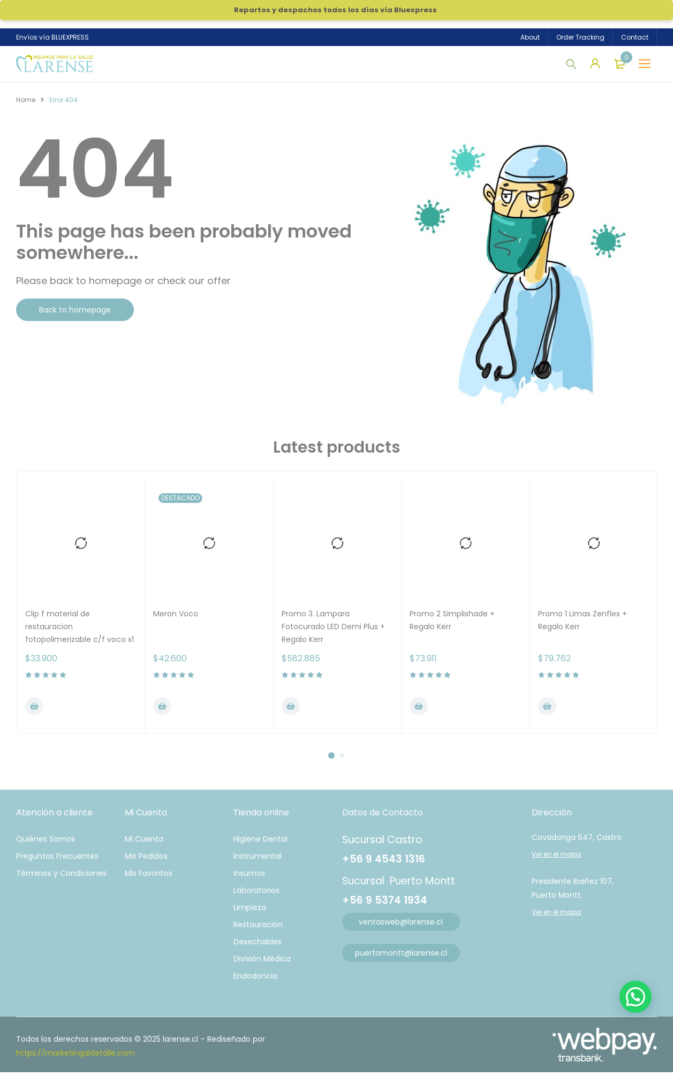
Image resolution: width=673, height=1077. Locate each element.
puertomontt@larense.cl (401, 957)
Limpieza (249, 912)
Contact (634, 37)
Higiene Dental (260, 843)
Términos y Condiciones (61, 878)
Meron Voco (175, 618)
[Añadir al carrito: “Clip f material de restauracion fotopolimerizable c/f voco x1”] (34, 711)
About (530, 37)
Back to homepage (75, 314)
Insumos (249, 878)
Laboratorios (256, 895)
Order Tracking (580, 37)
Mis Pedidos (146, 861)
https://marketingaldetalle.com (75, 1057)
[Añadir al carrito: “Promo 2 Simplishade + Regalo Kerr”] (419, 711)
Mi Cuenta (144, 843)
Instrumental (257, 861)
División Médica (262, 963)
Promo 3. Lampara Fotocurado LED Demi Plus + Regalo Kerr (333, 631)
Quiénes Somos (45, 843)
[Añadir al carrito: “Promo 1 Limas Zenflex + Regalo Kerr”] (547, 711)
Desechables (257, 946)
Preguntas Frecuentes (57, 861)
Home (25, 104)
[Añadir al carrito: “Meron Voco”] (162, 711)
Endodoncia (255, 980)
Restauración (258, 929)
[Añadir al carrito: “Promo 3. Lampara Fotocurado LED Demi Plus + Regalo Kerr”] (291, 711)
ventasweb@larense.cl (401, 926)
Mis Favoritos (148, 878)
